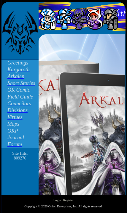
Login (57, 200)
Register (68, 200)
